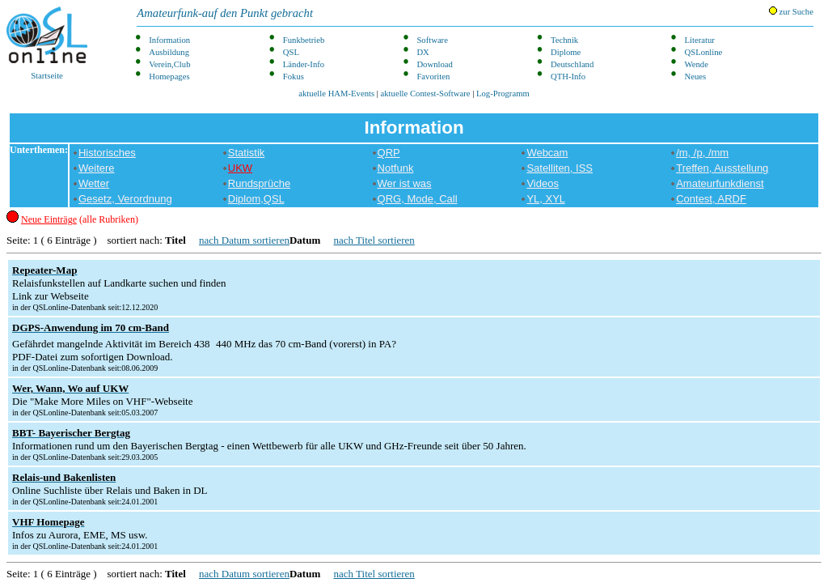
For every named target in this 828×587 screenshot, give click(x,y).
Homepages (169, 76)
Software (431, 40)
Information (169, 40)
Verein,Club (169, 64)
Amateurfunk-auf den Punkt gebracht (225, 12)
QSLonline (704, 52)
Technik (564, 40)
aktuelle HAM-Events (336, 93)
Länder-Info (303, 64)
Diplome (566, 52)
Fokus (293, 76)
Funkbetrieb (304, 40)
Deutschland (572, 64)
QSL (291, 52)
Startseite (46, 43)
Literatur (700, 40)
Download (434, 64)
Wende (696, 64)
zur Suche (791, 11)
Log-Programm (503, 93)
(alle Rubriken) (79, 219)
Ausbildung (169, 52)
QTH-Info (568, 76)
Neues (696, 76)
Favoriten (433, 76)
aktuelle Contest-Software (426, 93)
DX (422, 52)
